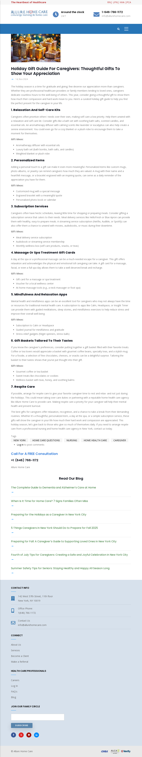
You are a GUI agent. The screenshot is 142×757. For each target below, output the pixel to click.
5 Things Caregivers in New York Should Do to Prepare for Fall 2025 (54, 528)
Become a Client (20, 656)
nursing (71, 440)
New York (20, 440)
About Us (16, 644)
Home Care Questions (46, 440)
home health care (95, 440)
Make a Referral (19, 661)
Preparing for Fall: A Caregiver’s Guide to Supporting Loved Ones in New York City (63, 541)
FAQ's (14, 691)
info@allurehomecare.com (32, 625)
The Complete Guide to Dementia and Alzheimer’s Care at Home (53, 487)
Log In (14, 685)
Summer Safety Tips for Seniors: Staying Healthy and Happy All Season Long (60, 568)
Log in (20, 444)
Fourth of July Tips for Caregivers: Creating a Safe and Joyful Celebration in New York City (69, 555)
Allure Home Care (23, 751)
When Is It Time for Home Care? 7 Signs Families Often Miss (49, 501)
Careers (15, 680)
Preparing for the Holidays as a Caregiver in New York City (48, 514)
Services (15, 650)
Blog (13, 697)
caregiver (120, 440)
